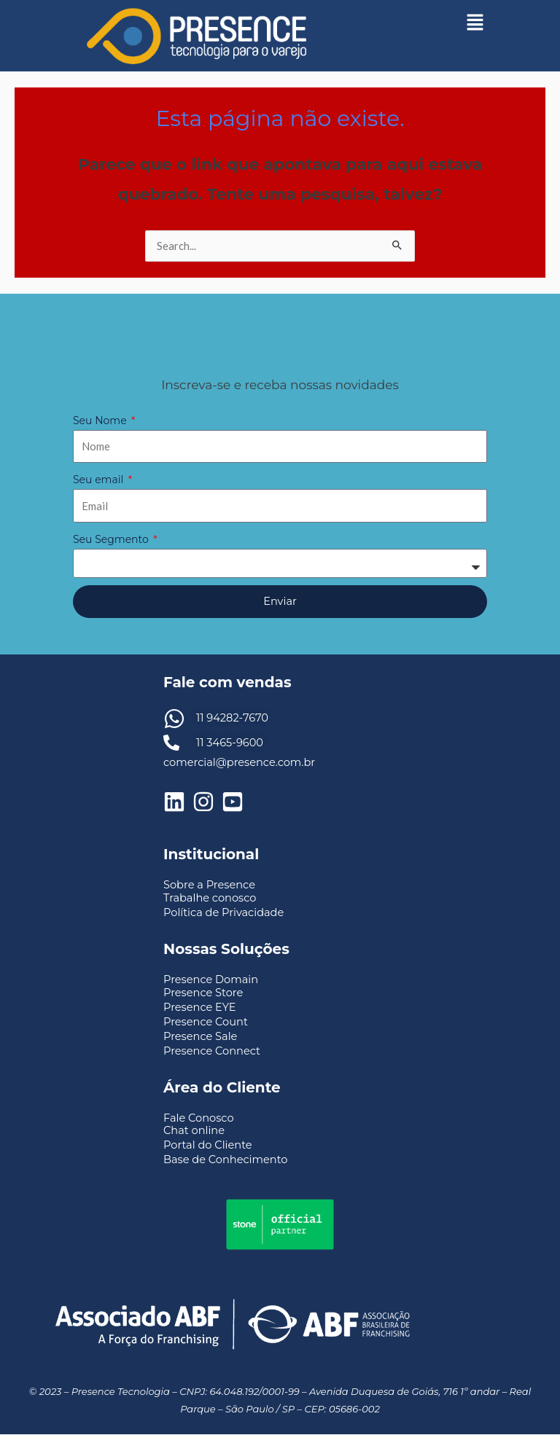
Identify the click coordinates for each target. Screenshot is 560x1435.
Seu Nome (101, 420)
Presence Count (205, 1021)
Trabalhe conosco (209, 897)
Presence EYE (199, 1007)
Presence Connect (211, 1050)
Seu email (99, 479)
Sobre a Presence (209, 884)
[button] (474, 21)
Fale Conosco (198, 1118)
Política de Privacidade (223, 912)
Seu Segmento (112, 539)
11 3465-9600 (229, 742)
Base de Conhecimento (225, 1159)
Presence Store (203, 992)
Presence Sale (200, 1036)
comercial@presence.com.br (239, 762)
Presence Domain (210, 979)
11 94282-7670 (232, 717)
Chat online (194, 1130)
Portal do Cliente (207, 1144)
